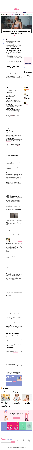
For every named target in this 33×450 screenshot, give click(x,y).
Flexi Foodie (17, 75)
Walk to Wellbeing (23, 11)
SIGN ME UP (12, 444)
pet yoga (13, 127)
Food (5, 11)
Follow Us (4, 433)
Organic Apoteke (16, 339)
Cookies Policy (8, 384)
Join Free (28, 65)
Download (9, 15)
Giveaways (29, 11)
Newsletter (23, 444)
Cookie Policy (29, 445)
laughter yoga (8, 122)
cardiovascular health (8, 142)
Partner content (14, 11)
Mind (11, 11)
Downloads (19, 11)
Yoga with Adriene (9, 79)
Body (3, 11)
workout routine (18, 71)
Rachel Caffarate (8, 162)
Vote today (19, 15)
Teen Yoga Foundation (15, 353)
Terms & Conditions (29, 444)
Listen (31, 15)
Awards (26, 11)
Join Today (16, 425)
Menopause (8, 11)
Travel (16, 11)
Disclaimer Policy (29, 446)
